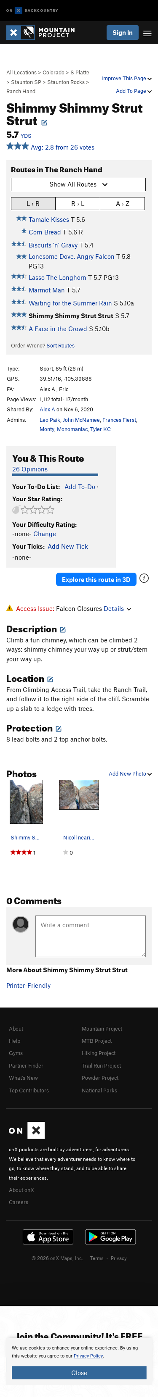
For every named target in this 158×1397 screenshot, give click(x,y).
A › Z (122, 203)
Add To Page (134, 90)
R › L (77, 203)
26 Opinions (30, 469)
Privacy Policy (88, 1356)
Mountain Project (102, 1028)
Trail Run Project (101, 1065)
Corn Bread (45, 232)
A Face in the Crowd (58, 328)
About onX (21, 1190)
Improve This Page (127, 78)
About (16, 1028)
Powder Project (100, 1077)
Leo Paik (50, 419)
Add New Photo (130, 773)
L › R (33, 203)
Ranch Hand (20, 91)
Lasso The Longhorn (57, 277)
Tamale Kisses (49, 219)
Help (14, 1040)
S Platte (79, 72)
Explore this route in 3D (96, 579)
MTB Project (97, 1040)
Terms (97, 1258)
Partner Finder (26, 1065)
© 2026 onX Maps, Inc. (57, 1258)
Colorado (53, 72)
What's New (23, 1077)
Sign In (122, 32)
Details (117, 608)
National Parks (99, 1090)
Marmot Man (47, 290)
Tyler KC (100, 429)
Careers (18, 1202)
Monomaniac (72, 429)
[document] (79, 1361)
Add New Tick (68, 546)
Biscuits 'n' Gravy (53, 245)
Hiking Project (98, 1053)
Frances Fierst (119, 419)
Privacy (119, 1258)
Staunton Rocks (66, 82)
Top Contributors (29, 1090)
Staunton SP (26, 82)
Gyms (16, 1053)
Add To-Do (79, 486)
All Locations (21, 72)
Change (44, 533)
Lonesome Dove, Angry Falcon (72, 256)
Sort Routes (60, 345)
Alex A (47, 409)
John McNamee (81, 419)
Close (79, 1372)
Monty (47, 429)
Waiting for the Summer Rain (70, 303)
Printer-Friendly (28, 985)
